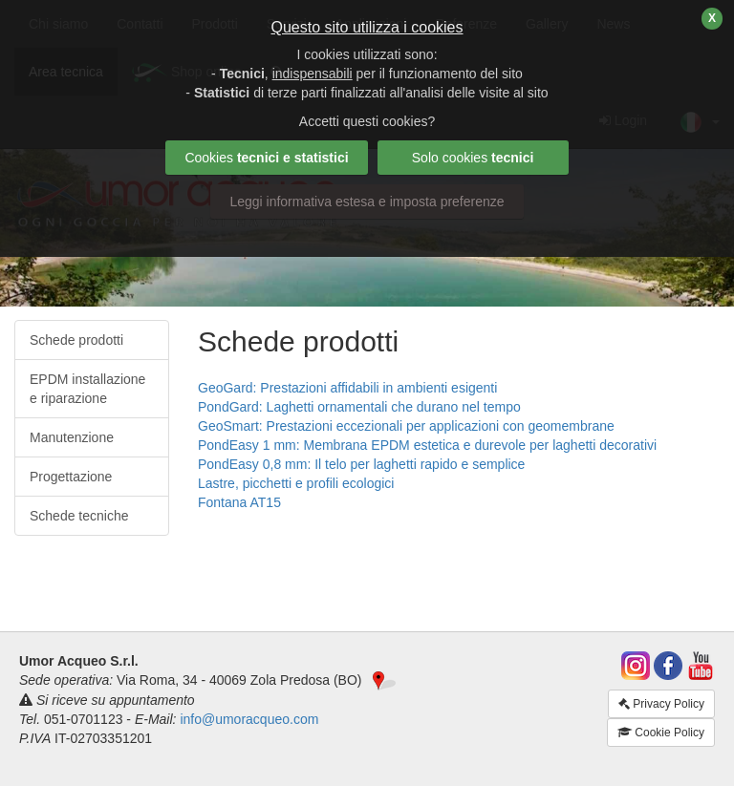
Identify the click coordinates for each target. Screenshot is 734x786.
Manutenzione (72, 437)
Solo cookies (473, 157)
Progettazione (71, 476)
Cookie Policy (660, 732)
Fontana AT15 (239, 502)
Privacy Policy (661, 704)
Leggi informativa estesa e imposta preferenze (366, 201)
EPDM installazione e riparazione (87, 389)
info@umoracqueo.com (249, 719)
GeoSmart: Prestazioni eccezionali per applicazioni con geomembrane (406, 426)
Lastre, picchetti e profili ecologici (296, 483)
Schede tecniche (79, 515)
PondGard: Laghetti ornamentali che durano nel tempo (359, 406)
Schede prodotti (76, 340)
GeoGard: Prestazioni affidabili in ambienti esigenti (347, 387)
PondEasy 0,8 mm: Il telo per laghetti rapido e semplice (361, 464)
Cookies (266, 157)
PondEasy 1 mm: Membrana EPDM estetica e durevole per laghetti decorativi (427, 445)
